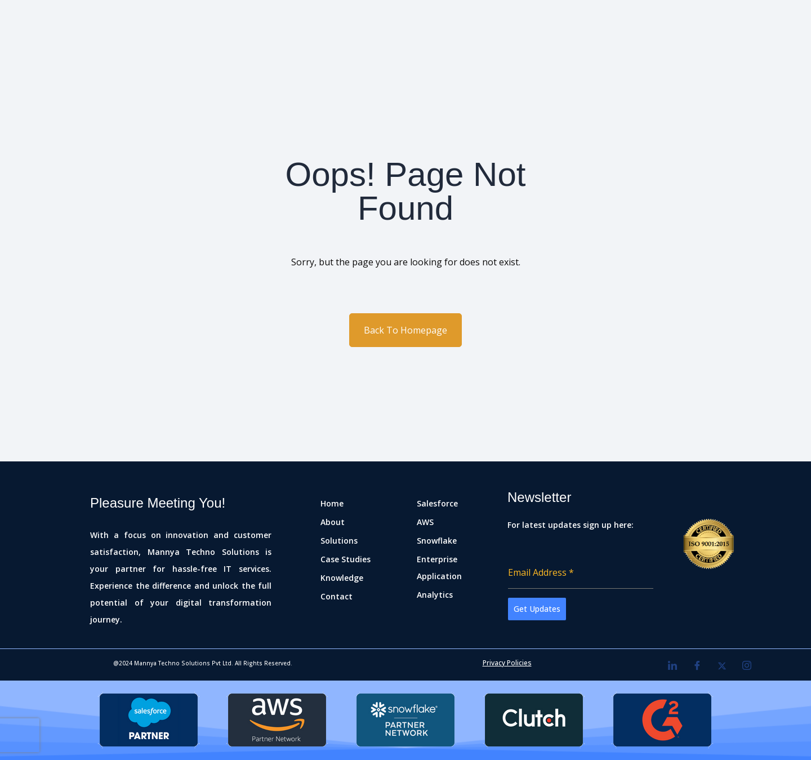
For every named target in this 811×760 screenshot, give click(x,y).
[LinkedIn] (672, 665)
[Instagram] (746, 665)
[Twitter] (722, 665)
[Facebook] (697, 665)
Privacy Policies (507, 663)
